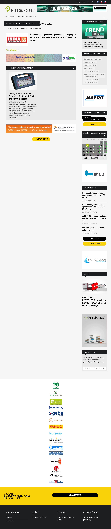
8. (101, 145)
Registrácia (81, 2)
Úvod (5, 16)
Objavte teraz (75, 495)
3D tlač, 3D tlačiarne (91, 79)
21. (98, 152)
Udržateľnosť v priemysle (92, 59)
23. (105, 152)
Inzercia (16, 23)
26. (91, 155)
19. (91, 152)
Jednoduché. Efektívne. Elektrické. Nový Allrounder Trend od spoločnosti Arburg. (93, 45)
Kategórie (10, 23)
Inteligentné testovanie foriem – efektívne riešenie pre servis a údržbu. (22, 96)
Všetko (86, 118)
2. (105, 142)
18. (88, 152)
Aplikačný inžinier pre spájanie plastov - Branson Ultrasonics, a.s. (94, 218)
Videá (36, 23)
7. (98, 145)
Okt (86, 158)
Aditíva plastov (89, 68)
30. (105, 155)
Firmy (13, 23)
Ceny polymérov (19, 23)
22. (102, 152)
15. (102, 149)
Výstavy (29, 23)
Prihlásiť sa (91, 2)
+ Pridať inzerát (94, 124)
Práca (39, 23)
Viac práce (94, 239)
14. (98, 149)
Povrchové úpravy (90, 62)
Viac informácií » (12, 50)
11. (88, 149)
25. (88, 155)
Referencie (10, 521)
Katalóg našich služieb (39, 517)
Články (23, 23)
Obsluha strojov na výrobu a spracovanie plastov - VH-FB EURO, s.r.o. (93, 195)
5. (91, 145)
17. (84, 152)
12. (91, 149)
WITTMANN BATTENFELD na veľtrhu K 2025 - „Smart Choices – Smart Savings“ (94, 301)
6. (94, 145)
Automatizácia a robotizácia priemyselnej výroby (94, 75)
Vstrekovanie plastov (91, 71)
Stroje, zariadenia (90, 65)
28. (98, 155)
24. (84, 155)
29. (102, 155)
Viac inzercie (95, 119)
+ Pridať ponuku (94, 244)
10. (84, 149)
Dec (103, 158)
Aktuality (26, 23)
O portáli (9, 517)
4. (87, 145)
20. (95, 152)
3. (84, 145)
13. (95, 149)
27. (95, 155)
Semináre (32, 23)
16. (105, 149)
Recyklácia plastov (90, 82)
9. (105, 145)
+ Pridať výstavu (41, 139)
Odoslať (100, 368)
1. (101, 142)
